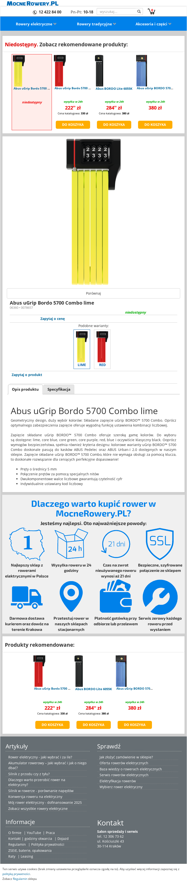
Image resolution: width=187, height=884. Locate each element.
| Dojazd (62, 838)
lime (82, 349)
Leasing (27, 856)
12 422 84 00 (50, 12)
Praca (50, 832)
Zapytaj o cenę (52, 318)
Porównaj (93, 293)
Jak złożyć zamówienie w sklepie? (126, 757)
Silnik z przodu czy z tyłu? (29, 774)
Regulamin (17, 844)
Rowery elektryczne (36, 23)
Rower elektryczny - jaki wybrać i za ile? (40, 757)
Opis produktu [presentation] (25, 389)
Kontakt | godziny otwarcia (30, 838)
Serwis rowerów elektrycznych (124, 775)
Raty (11, 856)
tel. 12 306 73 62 (110, 836)
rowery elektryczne (52, 808)
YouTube (34, 832)
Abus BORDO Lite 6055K (114, 88)
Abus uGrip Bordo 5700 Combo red (79, 88)
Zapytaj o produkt (27, 374)
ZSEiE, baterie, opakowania (30, 850)
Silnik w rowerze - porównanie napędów (41, 790)
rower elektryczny (128, 787)
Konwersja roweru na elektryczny (35, 796)
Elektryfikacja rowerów (118, 781)
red (102, 349)
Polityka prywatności (47, 844)
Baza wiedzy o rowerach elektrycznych (131, 769)
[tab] (25, 389)
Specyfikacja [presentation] (58, 389)
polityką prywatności (16, 874)
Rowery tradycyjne (96, 23)
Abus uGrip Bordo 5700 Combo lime (39, 88)
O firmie (14, 832)
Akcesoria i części (154, 23)
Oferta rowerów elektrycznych (124, 763)
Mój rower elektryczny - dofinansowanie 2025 (45, 802)
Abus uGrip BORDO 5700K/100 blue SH (144, 688)
